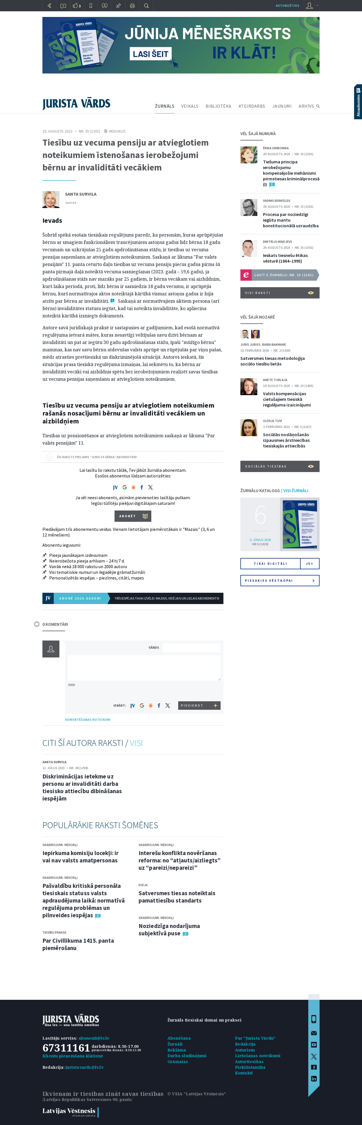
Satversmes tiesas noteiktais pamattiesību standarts (177, 896)
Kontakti (244, 1073)
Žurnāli (175, 1044)
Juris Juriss (250, 344)
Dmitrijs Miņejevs (277, 241)
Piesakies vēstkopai (279, 581)
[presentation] (193, 690)
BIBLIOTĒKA (219, 106)
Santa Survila (80, 194)
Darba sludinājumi (186, 1055)
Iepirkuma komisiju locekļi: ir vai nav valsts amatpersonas (80, 856)
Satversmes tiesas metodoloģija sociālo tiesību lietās (272, 361)
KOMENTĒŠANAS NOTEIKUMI (88, 719)
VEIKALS (190, 106)
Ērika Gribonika (276, 148)
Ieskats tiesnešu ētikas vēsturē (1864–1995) (285, 258)
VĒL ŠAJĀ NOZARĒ (257, 317)
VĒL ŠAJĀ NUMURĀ (258, 133)
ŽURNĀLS (164, 106)
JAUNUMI (282, 106)
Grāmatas (177, 1061)
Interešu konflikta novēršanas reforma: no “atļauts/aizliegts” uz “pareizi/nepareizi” (180, 860)
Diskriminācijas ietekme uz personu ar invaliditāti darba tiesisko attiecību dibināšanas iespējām (82, 787)
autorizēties (287, 5)
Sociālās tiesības (279, 466)
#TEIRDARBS (252, 106)
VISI (136, 742)
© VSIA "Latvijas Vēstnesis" (196, 1093)
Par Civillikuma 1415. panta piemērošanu (78, 944)
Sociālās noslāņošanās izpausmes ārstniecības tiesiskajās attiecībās (286, 440)
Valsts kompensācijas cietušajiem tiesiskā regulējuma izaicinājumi (287, 399)
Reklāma (176, 1050)
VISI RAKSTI (279, 293)
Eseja (143, 885)
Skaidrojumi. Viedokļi (59, 845)
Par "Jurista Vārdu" (255, 1038)
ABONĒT (127, 516)
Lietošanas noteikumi (258, 1055)
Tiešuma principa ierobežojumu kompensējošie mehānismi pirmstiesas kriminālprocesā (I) (291, 173)
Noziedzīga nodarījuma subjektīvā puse (169, 929)
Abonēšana (179, 1038)
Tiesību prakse (54, 932)
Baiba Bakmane (274, 344)
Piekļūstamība (250, 1067)
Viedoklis (117, 131)
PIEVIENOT (192, 706)
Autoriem (245, 1050)
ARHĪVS (306, 106)
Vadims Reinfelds (276, 200)
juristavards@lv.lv (85, 1067)
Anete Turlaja (275, 380)
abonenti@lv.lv (94, 1038)
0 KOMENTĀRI (55, 624)
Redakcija (245, 1044)
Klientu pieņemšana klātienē (72, 1056)
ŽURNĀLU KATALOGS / (274, 490)
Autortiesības (249, 1061)
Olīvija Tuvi (272, 421)
